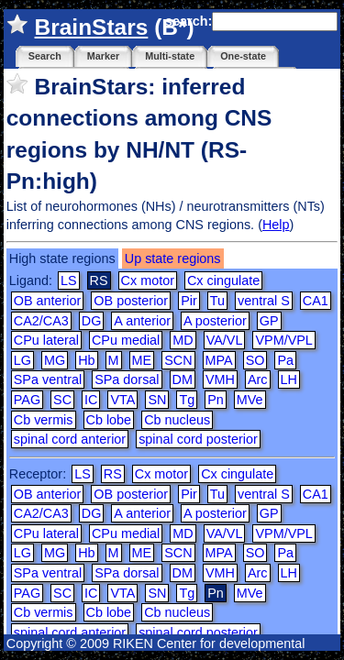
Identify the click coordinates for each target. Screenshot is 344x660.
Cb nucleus (177, 419)
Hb (86, 360)
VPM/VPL (283, 340)
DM (182, 379)
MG (54, 360)
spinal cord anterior (70, 439)
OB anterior (48, 300)
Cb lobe (109, 419)
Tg (186, 399)
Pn (215, 399)
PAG (27, 399)
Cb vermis (43, 419)
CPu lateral (46, 340)
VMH (220, 379)
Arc (258, 379)
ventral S (264, 300)
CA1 (315, 300)
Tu (217, 300)
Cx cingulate (223, 280)
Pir (189, 300)
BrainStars (92, 27)
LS (69, 280)
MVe (250, 399)
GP (269, 321)
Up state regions (173, 258)
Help (276, 224)
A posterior (215, 321)
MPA (219, 360)
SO (255, 360)
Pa (285, 360)
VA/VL (224, 340)
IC (90, 399)
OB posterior (131, 300)
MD (182, 340)
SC (62, 399)
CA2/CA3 (41, 321)
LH (289, 379)
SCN (178, 360)
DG (92, 321)
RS (113, 474)
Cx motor (147, 280)
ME (142, 360)
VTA (122, 399)
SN (157, 399)
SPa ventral (48, 379)
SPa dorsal (126, 379)
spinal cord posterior (198, 439)
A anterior (142, 321)
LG (22, 360)
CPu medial (126, 340)
